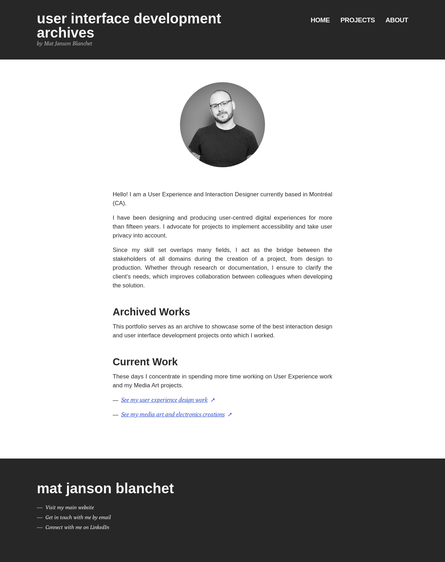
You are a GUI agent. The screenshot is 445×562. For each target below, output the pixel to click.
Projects (357, 20)
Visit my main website (69, 507)
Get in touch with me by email (78, 517)
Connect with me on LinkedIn (77, 527)
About (396, 20)
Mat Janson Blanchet (105, 488)
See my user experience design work (164, 399)
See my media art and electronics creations (173, 414)
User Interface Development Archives (129, 25)
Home (320, 20)
